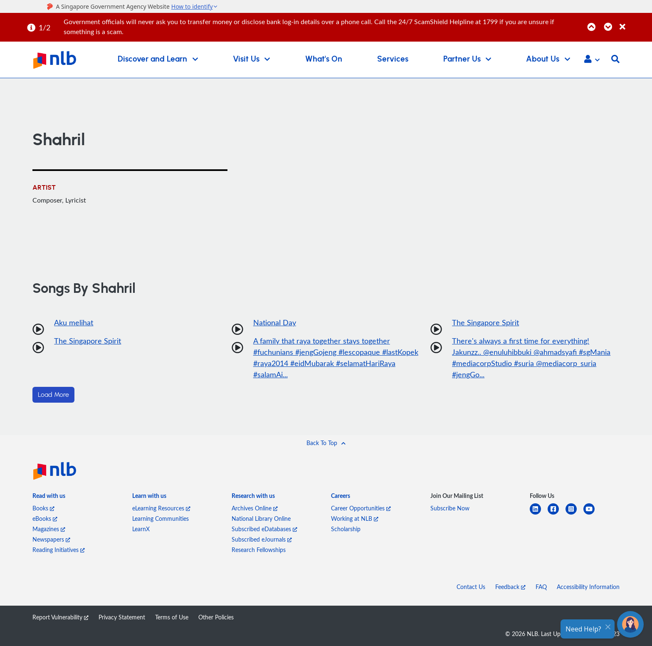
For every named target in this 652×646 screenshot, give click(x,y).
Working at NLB (354, 518)
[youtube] (592, 514)
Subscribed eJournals (262, 539)
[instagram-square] (574, 514)
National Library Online (261, 518)
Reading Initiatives (58, 550)
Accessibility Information (588, 587)
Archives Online (255, 508)
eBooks (44, 518)
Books (43, 508)
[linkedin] (539, 514)
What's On (323, 59)
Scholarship (346, 529)
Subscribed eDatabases (264, 529)
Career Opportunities (361, 508)
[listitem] (48, 497)
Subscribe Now (449, 508)
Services (392, 59)
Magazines (48, 529)
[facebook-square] (557, 514)
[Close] (634, 22)
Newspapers (51, 539)
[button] (592, 60)
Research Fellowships (259, 550)
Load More (53, 394)
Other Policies (216, 617)
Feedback (510, 587)
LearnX (141, 529)
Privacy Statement (122, 617)
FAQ (541, 587)
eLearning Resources (161, 508)
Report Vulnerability (60, 617)
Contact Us (471, 587)
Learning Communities (160, 518)
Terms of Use (171, 617)
